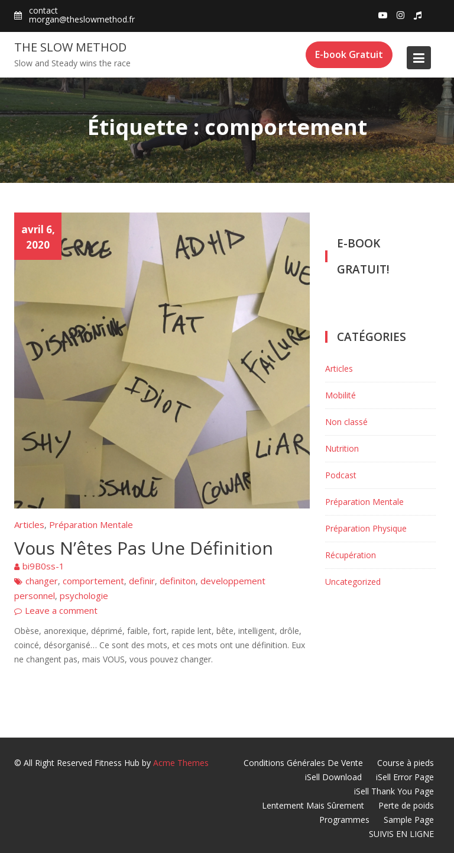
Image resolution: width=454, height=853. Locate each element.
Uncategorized (353, 581)
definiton (178, 581)
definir (142, 581)
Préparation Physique (366, 528)
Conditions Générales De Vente (303, 762)
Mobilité (340, 395)
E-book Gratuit (349, 54)
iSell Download (333, 777)
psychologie (84, 595)
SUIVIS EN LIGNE (401, 833)
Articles (29, 524)
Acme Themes (181, 762)
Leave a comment (61, 610)
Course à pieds (405, 762)
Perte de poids (406, 805)
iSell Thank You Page (394, 791)
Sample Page (409, 819)
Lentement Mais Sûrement (313, 805)
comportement (93, 581)
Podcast (340, 475)
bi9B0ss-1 (43, 566)
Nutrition (342, 448)
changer (41, 581)
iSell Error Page (405, 777)
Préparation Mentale (91, 524)
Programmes (344, 819)
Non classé (346, 421)
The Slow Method (70, 47)
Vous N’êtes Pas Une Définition (143, 548)
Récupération (350, 555)
